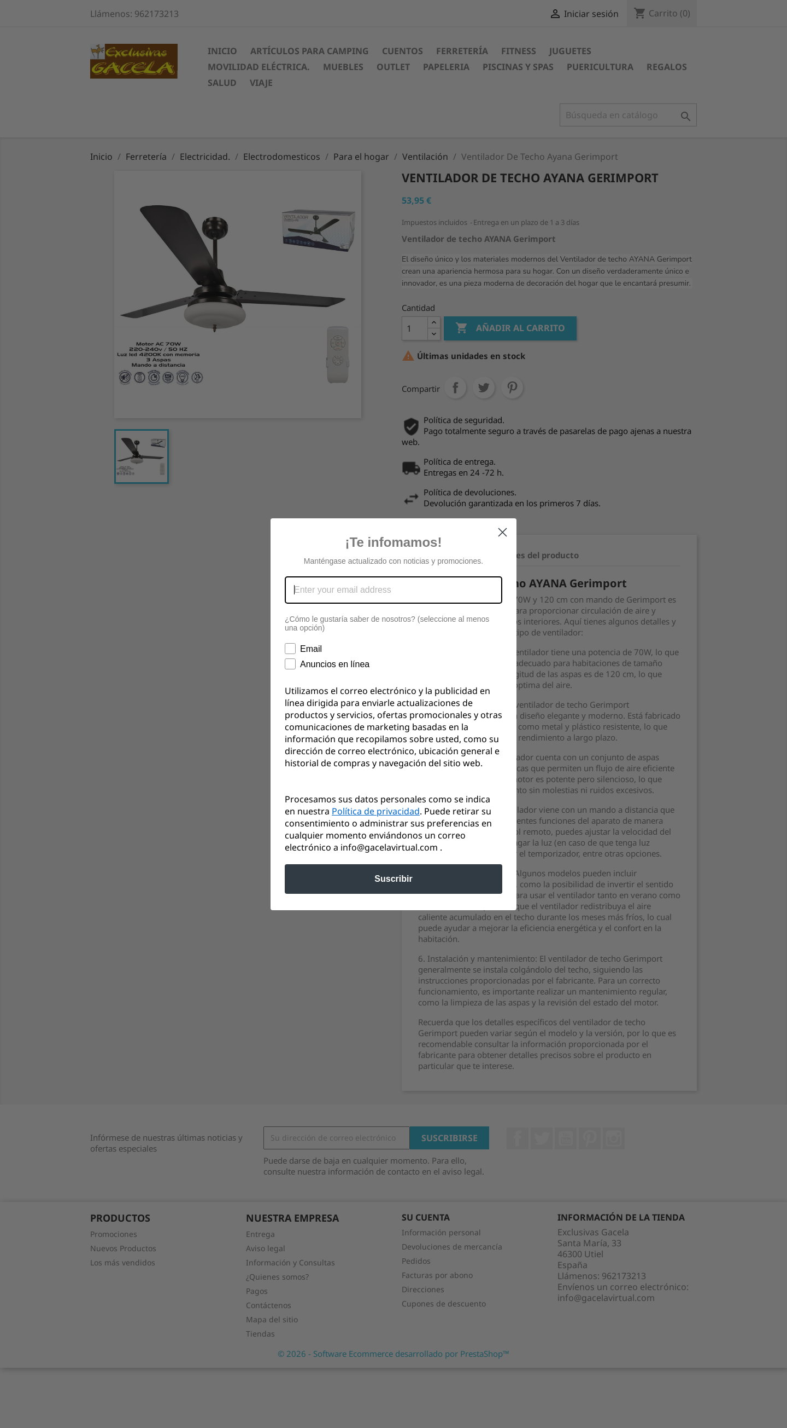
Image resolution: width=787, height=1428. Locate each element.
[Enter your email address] (393, 590)
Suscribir (393, 878)
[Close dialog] (502, 532)
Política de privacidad (376, 811)
